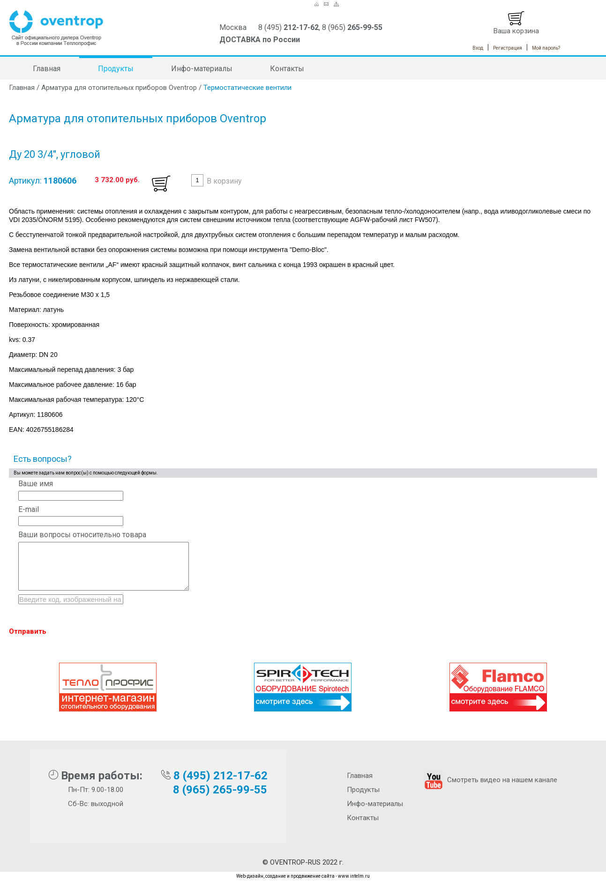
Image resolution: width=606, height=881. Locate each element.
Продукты (116, 68)
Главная (46, 68)
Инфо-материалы (201, 68)
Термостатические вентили (247, 87)
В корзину (224, 181)
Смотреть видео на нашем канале (489, 780)
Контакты (287, 68)
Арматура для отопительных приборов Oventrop (119, 87)
